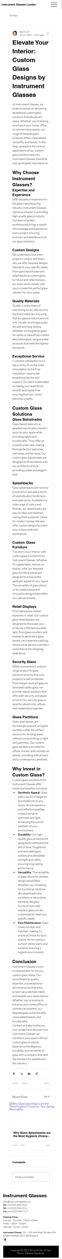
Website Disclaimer (35, 1253)
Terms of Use (36, 1250)
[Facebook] (5, 1240)
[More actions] (48, 33)
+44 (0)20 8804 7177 (18, 1211)
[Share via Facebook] (13, 1073)
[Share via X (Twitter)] (21, 1073)
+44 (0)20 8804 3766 (17, 1208)
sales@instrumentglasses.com (17, 1201)
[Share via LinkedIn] (29, 1073)
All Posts (13, 15)
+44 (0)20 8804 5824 (17, 1204)
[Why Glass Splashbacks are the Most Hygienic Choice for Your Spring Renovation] (32, 1114)
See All (47, 1096)
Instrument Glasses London (19, 4)
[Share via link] (36, 1073)
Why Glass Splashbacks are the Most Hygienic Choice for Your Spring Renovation (32, 1134)
